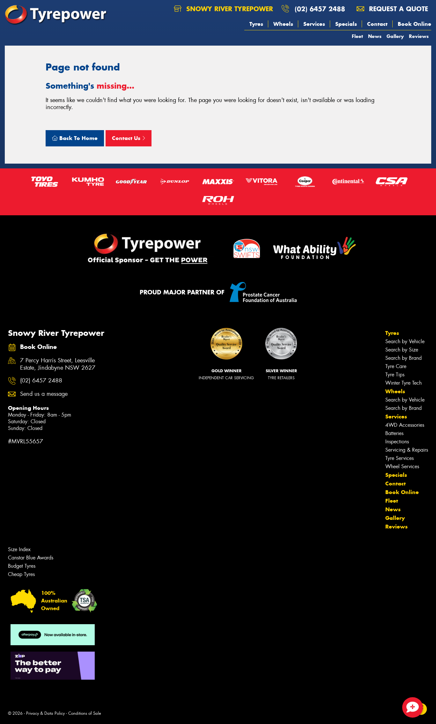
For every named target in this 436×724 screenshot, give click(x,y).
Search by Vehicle (405, 341)
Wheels (283, 23)
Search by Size (401, 349)
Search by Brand (403, 358)
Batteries (394, 433)
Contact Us (128, 138)
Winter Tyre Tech (403, 383)
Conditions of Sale (84, 713)
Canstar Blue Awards (30, 557)
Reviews (419, 36)
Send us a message (44, 394)
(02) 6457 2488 (320, 9)
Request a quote (392, 9)
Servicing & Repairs (406, 450)
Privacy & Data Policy (45, 713)
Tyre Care (395, 366)
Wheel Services (402, 466)
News (374, 36)
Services (314, 23)
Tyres (256, 23)
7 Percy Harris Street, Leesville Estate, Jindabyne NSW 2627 (57, 364)
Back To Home (75, 138)
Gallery (395, 36)
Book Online (414, 23)
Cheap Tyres (21, 574)
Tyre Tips (394, 374)
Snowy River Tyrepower (223, 9)
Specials (346, 23)
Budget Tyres (21, 566)
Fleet (357, 36)
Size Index (19, 549)
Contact (377, 23)
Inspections (397, 441)
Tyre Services (399, 458)
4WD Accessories (404, 425)
